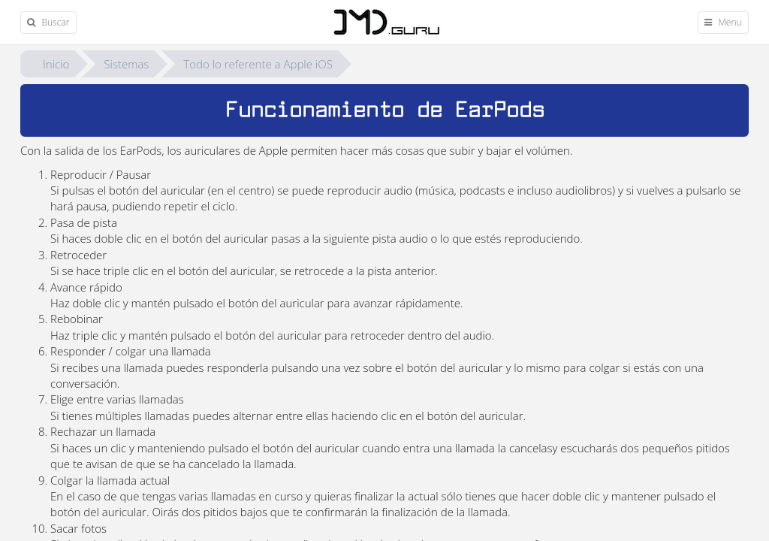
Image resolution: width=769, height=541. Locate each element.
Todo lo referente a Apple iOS (258, 63)
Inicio (56, 63)
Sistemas (126, 63)
